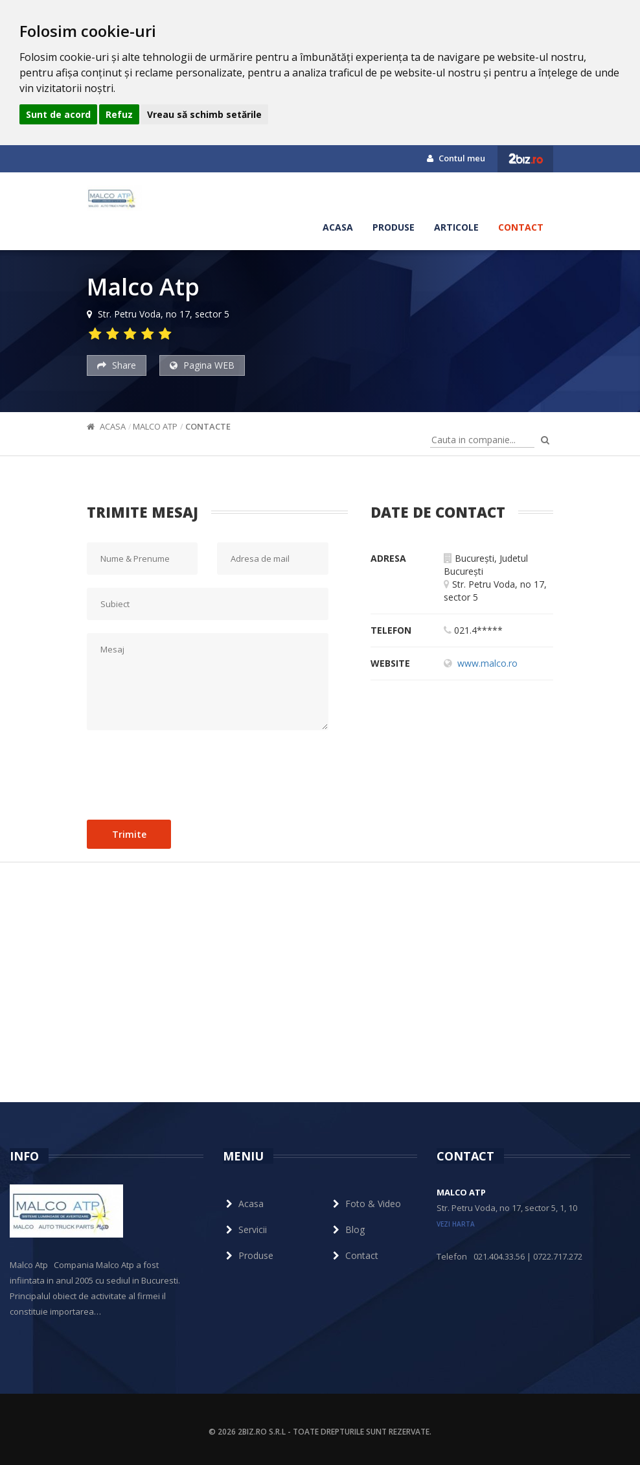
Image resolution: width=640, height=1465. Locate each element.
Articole (456, 227)
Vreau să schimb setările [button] (204, 114)
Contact (520, 227)
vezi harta (456, 1224)
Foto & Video (365, 1203)
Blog (347, 1229)
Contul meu (456, 158)
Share (116, 365)
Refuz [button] (119, 114)
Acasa (338, 227)
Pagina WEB (202, 365)
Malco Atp (155, 426)
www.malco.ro (487, 663)
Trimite (129, 834)
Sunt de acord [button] (58, 114)
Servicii (245, 1229)
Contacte (208, 426)
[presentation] (185, 771)
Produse (393, 227)
